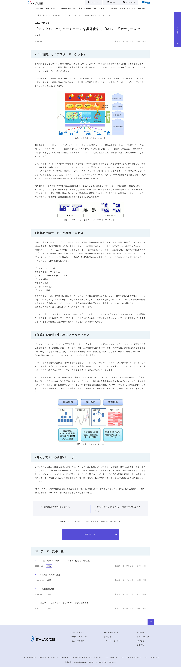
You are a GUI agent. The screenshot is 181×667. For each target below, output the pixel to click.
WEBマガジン (57, 15)
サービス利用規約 (150, 657)
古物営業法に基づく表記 (93, 657)
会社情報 (39, 8)
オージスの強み (143, 636)
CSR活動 (140, 641)
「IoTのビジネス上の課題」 (49, 575)
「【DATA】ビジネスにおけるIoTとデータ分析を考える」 (62, 603)
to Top (142, 621)
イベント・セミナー (127, 8)
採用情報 (141, 8)
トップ (33, 15)
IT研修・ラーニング (68, 8)
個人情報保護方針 (30, 657)
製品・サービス (52, 8)
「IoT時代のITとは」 (45, 589)
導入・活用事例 (85, 8)
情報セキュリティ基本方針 (71, 657)
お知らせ (113, 8)
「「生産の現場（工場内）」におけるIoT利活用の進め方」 (63, 561)
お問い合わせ (178, 34)
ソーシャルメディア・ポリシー (116, 657)
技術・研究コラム (100, 8)
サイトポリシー (135, 657)
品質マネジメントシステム (49, 657)
